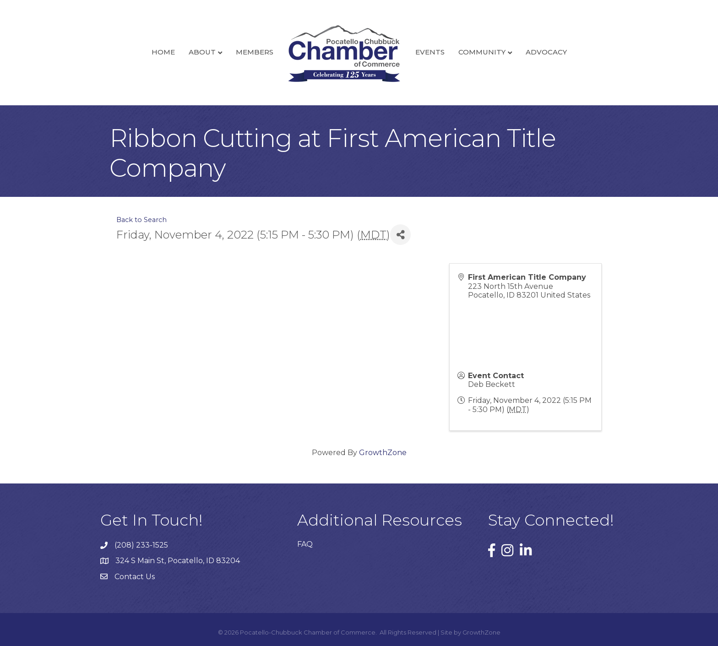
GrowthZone (383, 452)
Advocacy (546, 52)
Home (163, 52)
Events (430, 52)
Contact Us (134, 576)
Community (482, 52)
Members (254, 52)
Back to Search (141, 220)
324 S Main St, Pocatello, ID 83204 (177, 560)
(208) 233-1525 (141, 545)
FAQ (305, 544)
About (202, 52)
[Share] (400, 234)
